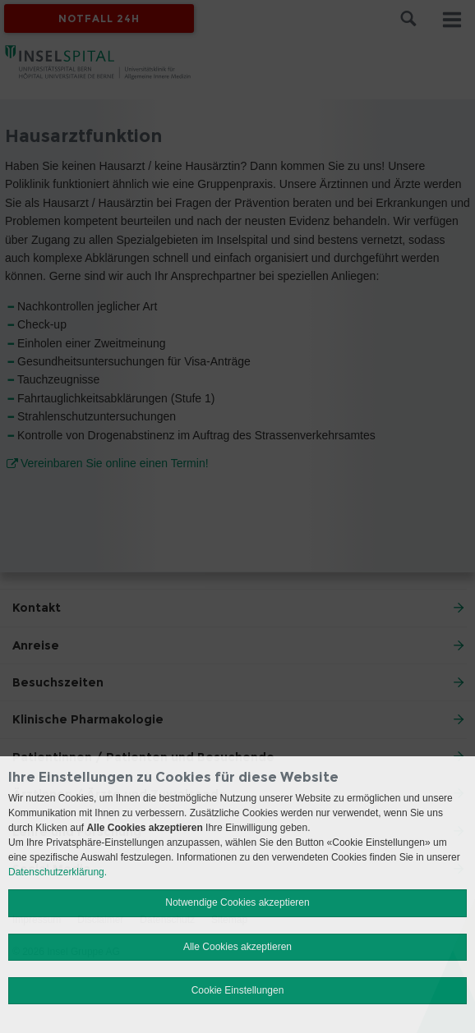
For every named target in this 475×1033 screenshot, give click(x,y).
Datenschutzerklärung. (57, 872)
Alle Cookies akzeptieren (237, 947)
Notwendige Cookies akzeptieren (237, 902)
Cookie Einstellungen (237, 990)
